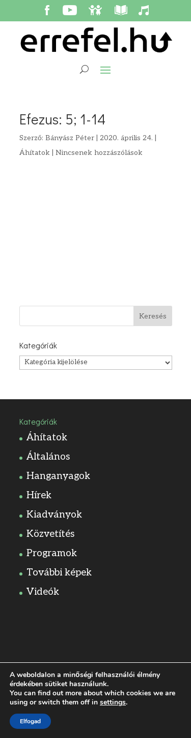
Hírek (38, 495)
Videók (42, 592)
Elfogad (30, 721)
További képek (59, 573)
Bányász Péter (69, 138)
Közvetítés (50, 534)
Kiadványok (54, 515)
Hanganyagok (58, 476)
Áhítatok (34, 152)
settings (113, 702)
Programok (51, 553)
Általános (48, 457)
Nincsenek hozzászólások (99, 152)
